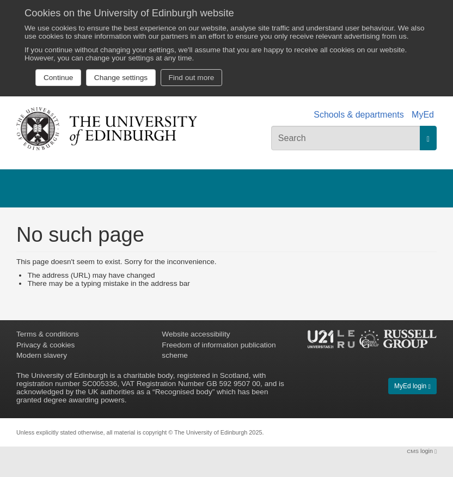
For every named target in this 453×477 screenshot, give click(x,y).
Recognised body (183, 392)
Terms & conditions (47, 334)
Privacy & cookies (45, 345)
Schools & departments (358, 114)
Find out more (191, 78)
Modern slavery (41, 355)
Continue (58, 78)
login (422, 451)
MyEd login (412, 386)
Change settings (121, 78)
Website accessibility (196, 334)
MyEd (423, 114)
